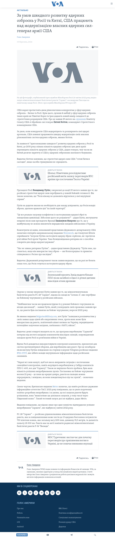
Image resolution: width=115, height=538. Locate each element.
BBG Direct (63, 509)
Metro (55, 387)
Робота (20, 513)
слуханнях (81, 119)
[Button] (82, 47)
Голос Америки (23, 37)
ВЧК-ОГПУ (22, 353)
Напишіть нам (23, 518)
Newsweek (68, 233)
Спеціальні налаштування (70, 518)
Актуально (22, 10)
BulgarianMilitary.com (46, 316)
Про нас (20, 509)
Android (20, 527)
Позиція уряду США (67, 522)
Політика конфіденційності (71, 513)
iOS (18, 522)
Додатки (62, 527)
